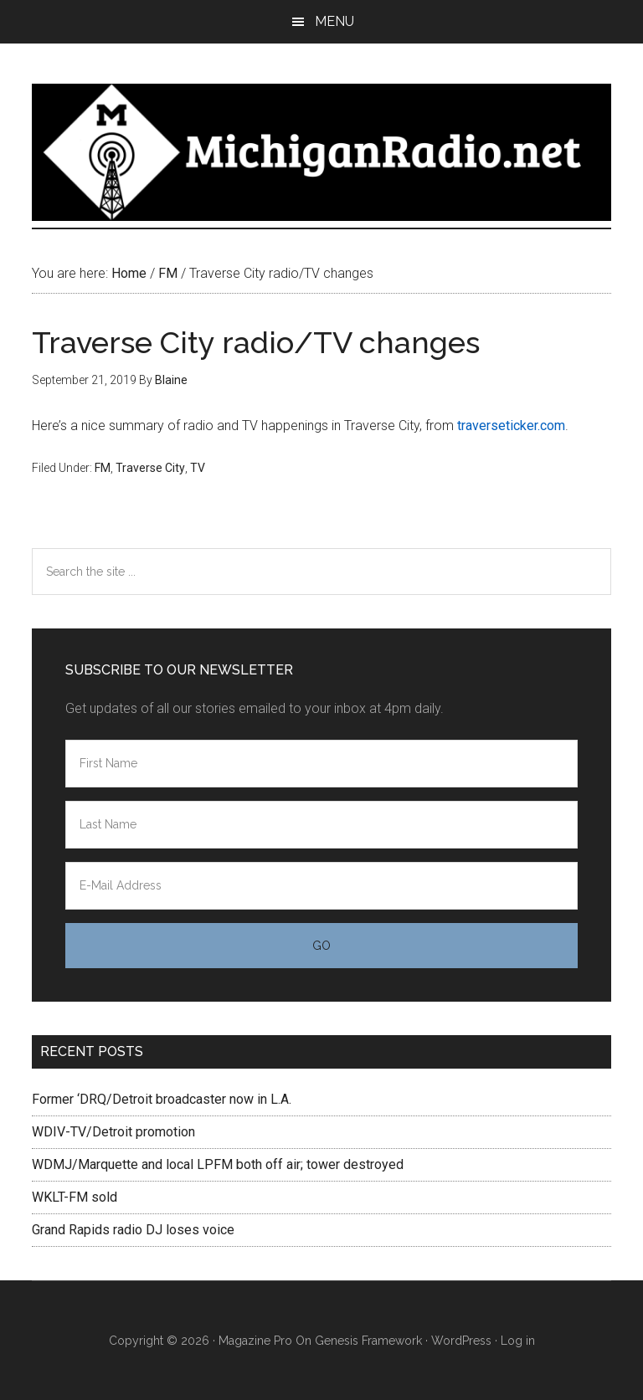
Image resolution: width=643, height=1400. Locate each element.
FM (103, 467)
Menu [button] (334, 21)
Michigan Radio (321, 152)
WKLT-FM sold (74, 1197)
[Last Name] (321, 825)
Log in (518, 1340)
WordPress (461, 1340)
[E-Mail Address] (321, 886)
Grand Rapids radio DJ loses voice (133, 1230)
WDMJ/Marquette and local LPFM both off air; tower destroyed (218, 1164)
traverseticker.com (511, 425)
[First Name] (321, 763)
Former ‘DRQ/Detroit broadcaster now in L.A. (161, 1099)
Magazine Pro (255, 1340)
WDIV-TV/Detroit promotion (113, 1132)
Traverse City (150, 467)
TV (197, 467)
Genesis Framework (368, 1340)
